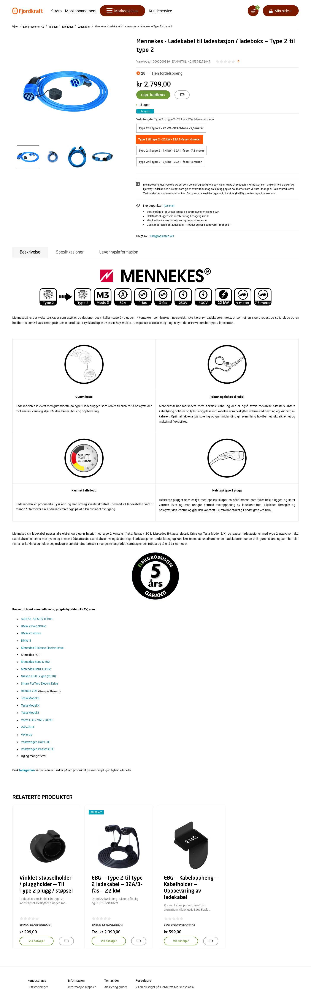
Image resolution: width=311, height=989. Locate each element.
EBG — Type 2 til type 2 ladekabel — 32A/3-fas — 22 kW (117, 885)
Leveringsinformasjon (118, 252)
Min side (282, 10)
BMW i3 (26, 640)
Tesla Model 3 (30, 712)
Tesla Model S (30, 698)
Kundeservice (160, 10)
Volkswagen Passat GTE (37, 749)
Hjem (15, 26)
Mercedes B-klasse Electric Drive (42, 648)
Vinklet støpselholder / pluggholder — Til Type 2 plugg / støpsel (46, 885)
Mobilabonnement (81, 10)
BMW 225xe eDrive (33, 626)
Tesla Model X (30, 705)
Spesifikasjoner (70, 252)
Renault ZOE (29, 691)
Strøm (56, 10)
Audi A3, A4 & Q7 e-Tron (36, 619)
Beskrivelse (30, 252)
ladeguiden (27, 770)
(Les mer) (169, 205)
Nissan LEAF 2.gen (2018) (38, 676)
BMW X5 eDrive (31, 633)
